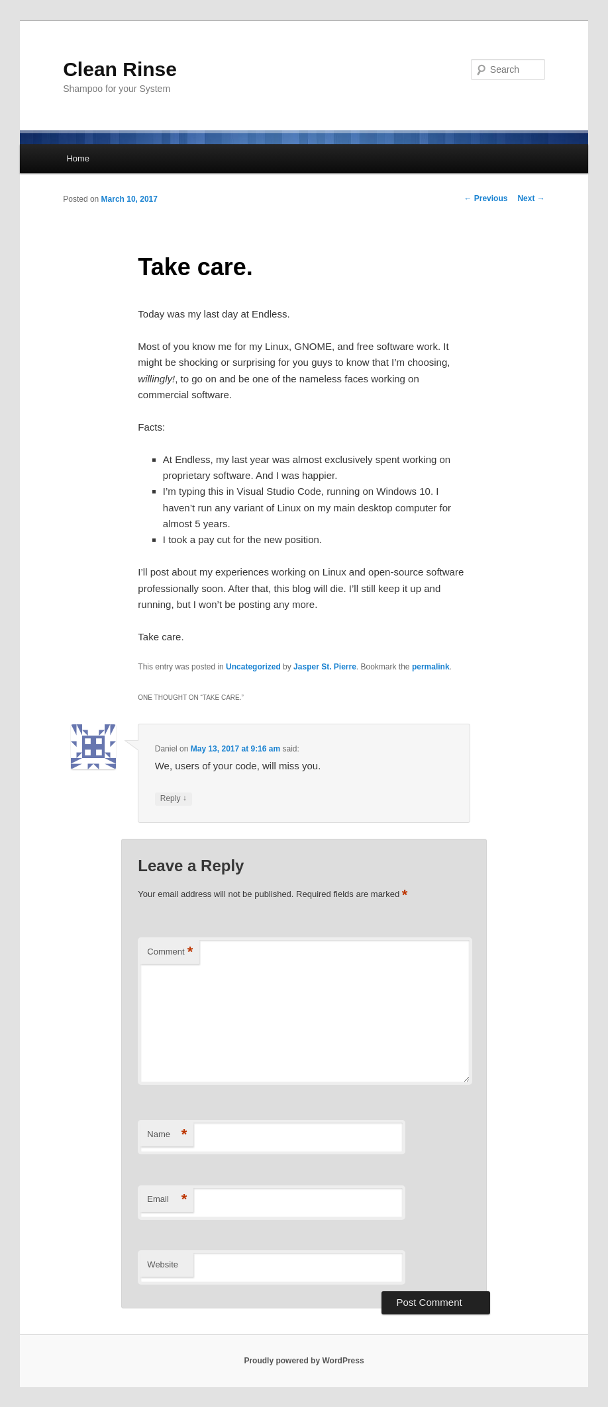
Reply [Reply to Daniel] (173, 798)
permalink (431, 666)
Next (530, 198)
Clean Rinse (120, 69)
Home (77, 158)
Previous (485, 198)
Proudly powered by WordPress (304, 1360)
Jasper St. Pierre (324, 666)
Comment (170, 952)
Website (162, 1264)
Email (167, 1199)
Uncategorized (253, 666)
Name (167, 1134)
